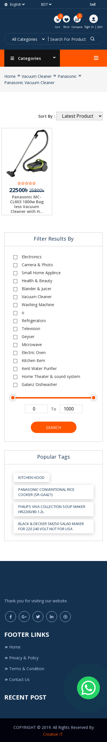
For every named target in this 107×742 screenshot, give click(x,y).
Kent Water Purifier (39, 366)
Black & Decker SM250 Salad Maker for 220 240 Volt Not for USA (51, 525)
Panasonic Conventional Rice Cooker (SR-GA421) (46, 490)
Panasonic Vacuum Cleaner (29, 82)
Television (31, 327)
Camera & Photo (37, 263)
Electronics (32, 255)
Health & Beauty (37, 279)
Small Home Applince (41, 271)
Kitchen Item (33, 358)
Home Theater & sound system (51, 374)
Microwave (32, 342)
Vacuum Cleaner (37, 76)
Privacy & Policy (21, 656)
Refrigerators (34, 319)
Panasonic (67, 76)
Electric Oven (34, 350)
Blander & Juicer (36, 287)
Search (53, 425)
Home (10, 76)
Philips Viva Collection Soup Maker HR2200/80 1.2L (51, 508)
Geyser (28, 335)
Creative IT (53, 732)
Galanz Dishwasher (39, 382)
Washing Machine (38, 303)
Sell (93, 4)
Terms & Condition (24, 667)
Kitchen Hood (31, 476)
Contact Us (17, 678)
